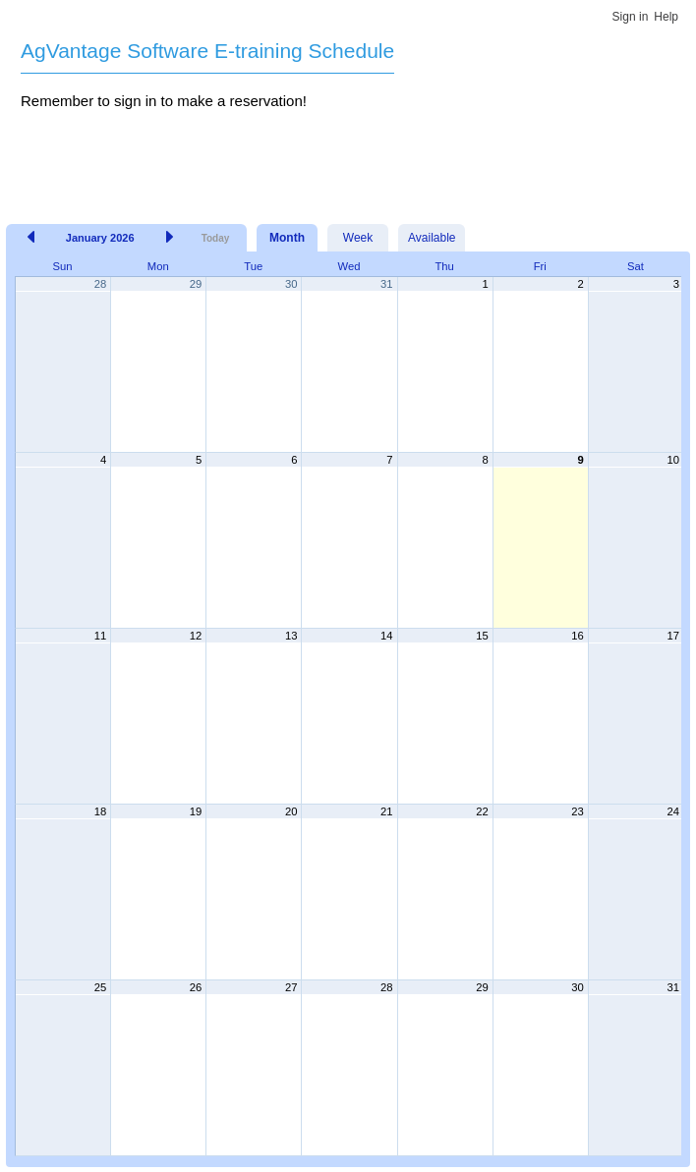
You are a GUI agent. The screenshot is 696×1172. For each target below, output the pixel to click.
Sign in (630, 17)
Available (431, 238)
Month (287, 238)
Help (666, 17)
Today (216, 238)
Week (358, 238)
